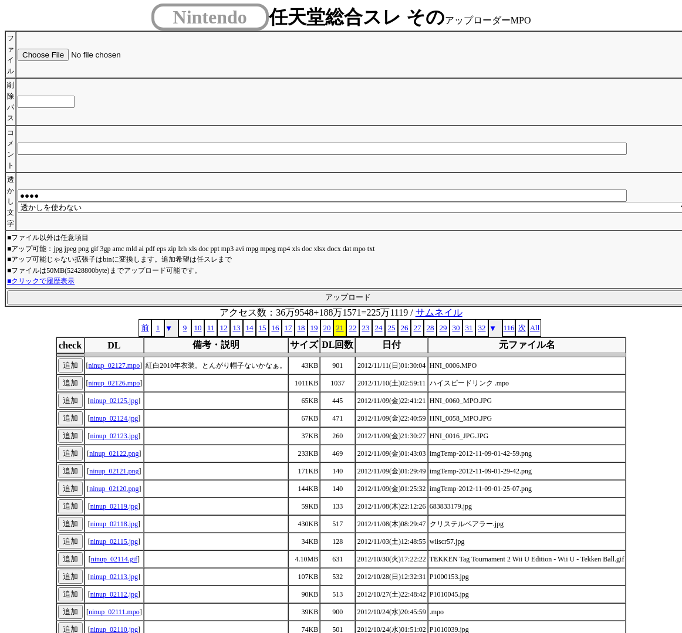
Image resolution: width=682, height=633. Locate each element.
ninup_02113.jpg (114, 577)
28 (430, 327)
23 (366, 327)
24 (379, 327)
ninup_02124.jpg (114, 418)
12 (224, 327)
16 (275, 327)
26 (404, 327)
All (535, 327)
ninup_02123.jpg (114, 436)
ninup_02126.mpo (114, 383)
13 (237, 327)
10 (198, 327)
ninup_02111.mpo (114, 612)
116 (508, 327)
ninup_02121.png (114, 471)
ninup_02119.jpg (114, 506)
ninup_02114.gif (114, 559)
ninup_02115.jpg (114, 541)
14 (250, 327)
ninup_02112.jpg (114, 594)
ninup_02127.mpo (114, 365)
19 (314, 327)
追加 (70, 365)
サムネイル (439, 312)
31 (469, 327)
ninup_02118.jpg (114, 524)
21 (340, 327)
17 (288, 327)
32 (482, 327)
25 (392, 327)
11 (211, 327)
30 (456, 327)
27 (417, 327)
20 (327, 327)
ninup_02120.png (114, 489)
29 (443, 327)
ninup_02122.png (114, 453)
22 (353, 327)
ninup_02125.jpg (114, 401)
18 (301, 327)
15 (262, 327)
